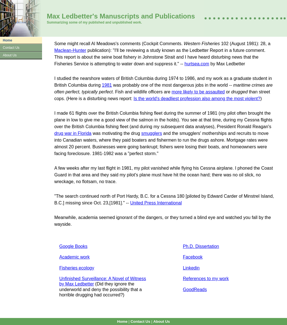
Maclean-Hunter (70, 50)
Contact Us (11, 48)
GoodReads (195, 289)
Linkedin (191, 268)
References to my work (206, 278)
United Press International (156, 202)
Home (7, 40)
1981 (107, 85)
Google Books (73, 246)
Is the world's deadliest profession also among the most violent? (197, 98)
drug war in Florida (73, 133)
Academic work (74, 257)
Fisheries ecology (76, 268)
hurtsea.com (196, 63)
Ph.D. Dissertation (201, 246)
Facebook (193, 257)
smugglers (151, 133)
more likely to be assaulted (198, 91)
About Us (10, 55)
